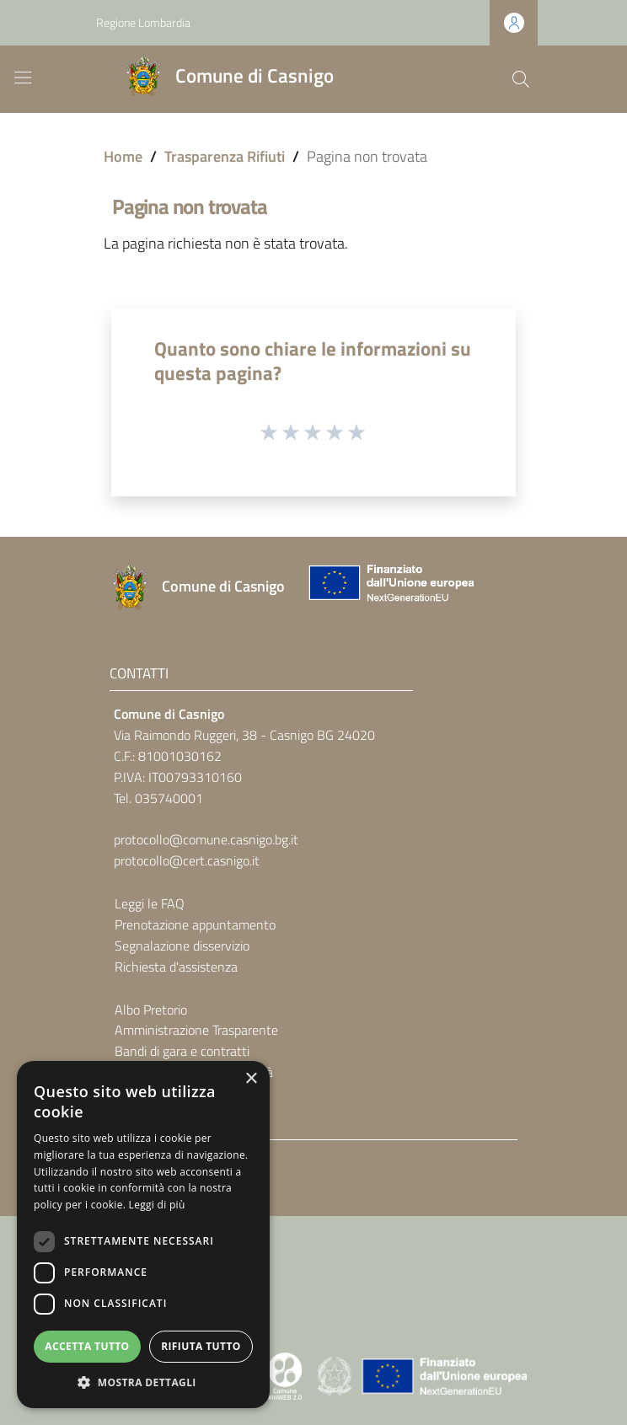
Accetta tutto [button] (87, 1346)
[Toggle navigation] (23, 77)
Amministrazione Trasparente (196, 1030)
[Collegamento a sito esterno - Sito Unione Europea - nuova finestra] (389, 587)
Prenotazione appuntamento (195, 924)
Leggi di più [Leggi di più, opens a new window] (157, 1204)
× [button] (250, 1079)
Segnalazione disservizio (182, 945)
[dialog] (143, 1234)
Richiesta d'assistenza (176, 966)
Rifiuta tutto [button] (201, 1346)
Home (123, 156)
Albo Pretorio (151, 1009)
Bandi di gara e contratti (182, 1051)
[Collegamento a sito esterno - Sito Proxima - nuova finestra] (285, 1374)
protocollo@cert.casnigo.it (187, 860)
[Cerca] (521, 79)
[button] (143, 1382)
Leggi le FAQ (150, 903)
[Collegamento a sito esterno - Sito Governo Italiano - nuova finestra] (336, 1374)
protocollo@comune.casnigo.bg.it (206, 839)
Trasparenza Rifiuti (224, 156)
